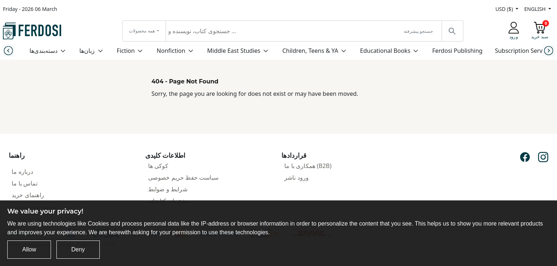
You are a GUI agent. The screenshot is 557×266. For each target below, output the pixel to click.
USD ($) (504, 8)
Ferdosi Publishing (457, 51)
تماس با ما (24, 183)
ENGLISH (535, 8)
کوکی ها (158, 166)
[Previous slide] (9, 50)
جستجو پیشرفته (418, 31)
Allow (29, 249)
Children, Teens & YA (310, 51)
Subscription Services (524, 51)
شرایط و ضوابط (167, 189)
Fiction (126, 51)
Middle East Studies (233, 51)
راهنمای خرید (28, 195)
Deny (78, 249)
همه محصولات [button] (142, 31)
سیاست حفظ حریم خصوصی (183, 177)
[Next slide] (548, 50)
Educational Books (385, 51)
